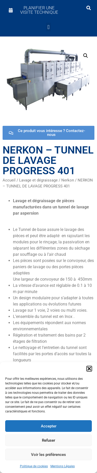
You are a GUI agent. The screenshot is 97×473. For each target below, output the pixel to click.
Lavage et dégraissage (38, 180)
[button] (89, 368)
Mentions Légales (62, 466)
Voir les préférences (48, 454)
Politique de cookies (34, 466)
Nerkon (67, 180)
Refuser (48, 440)
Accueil (9, 180)
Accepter (48, 426)
